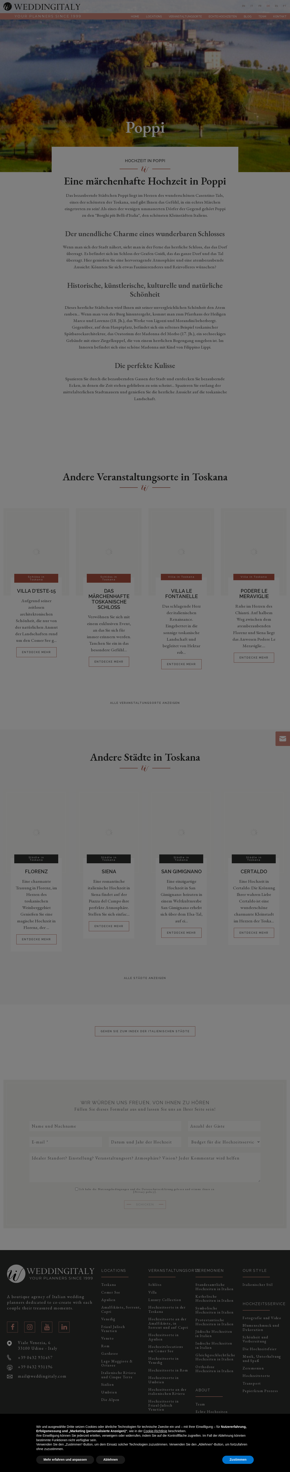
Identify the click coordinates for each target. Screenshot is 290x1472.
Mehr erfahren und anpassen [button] (65, 1459)
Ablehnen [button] (110, 1459)
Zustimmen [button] (238, 1459)
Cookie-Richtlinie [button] (155, 1431)
